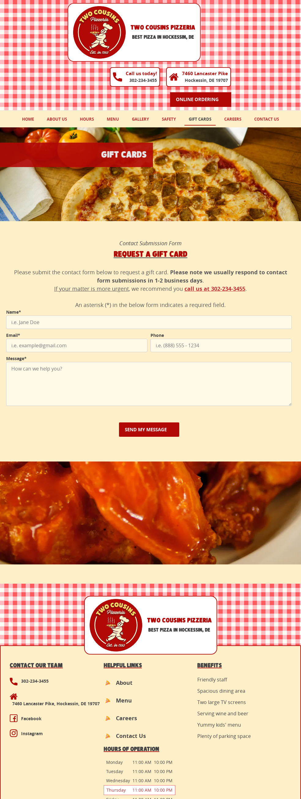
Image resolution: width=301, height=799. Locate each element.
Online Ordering (264, 44)
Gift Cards (200, 73)
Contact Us (266, 73)
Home (28, 73)
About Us (57, 73)
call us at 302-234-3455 (214, 243)
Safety (169, 73)
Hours (87, 73)
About (99, 638)
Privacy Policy (71, 775)
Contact (99, 775)
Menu (113, 73)
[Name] (149, 277)
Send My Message (146, 384)
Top (153, 711)
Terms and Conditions (29, 775)
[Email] (76, 300)
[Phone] (221, 300)
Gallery (140, 73)
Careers (232, 73)
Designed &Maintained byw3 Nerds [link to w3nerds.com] (272, 769)
